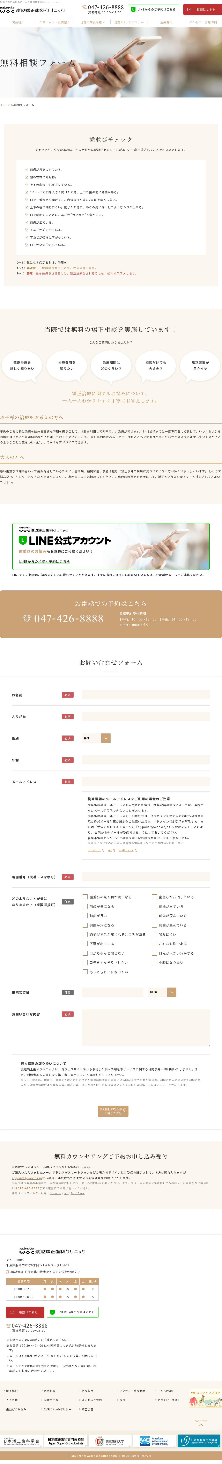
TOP (4, 105)
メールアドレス (24, 781)
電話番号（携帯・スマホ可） (35, 876)
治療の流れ (52, 1402)
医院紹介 (50, 1391)
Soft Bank (77, 1193)
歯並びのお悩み (17, 1412)
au (110, 850)
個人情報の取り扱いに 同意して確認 (113, 1111)
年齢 (15, 760)
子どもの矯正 (166, 1391)
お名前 (17, 694)
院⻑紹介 (12, 1391)
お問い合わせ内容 (26, 1014)
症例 (123, 1402)
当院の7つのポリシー (59, 1412)
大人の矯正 (14, 1402)
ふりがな (19, 716)
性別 (15, 738)
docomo (94, 850)
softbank (126, 850)
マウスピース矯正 (169, 1402)
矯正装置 (88, 1412)
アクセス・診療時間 (133, 1391)
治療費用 (88, 1391)
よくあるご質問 (93, 1402)
